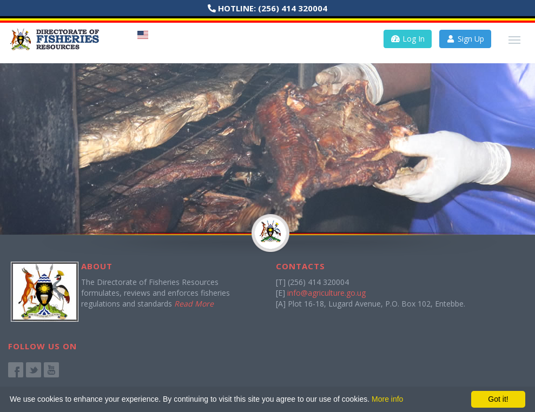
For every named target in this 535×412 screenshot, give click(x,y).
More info (387, 399)
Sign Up (465, 39)
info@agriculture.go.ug (326, 293)
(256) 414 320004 (292, 8)
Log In (408, 39)
